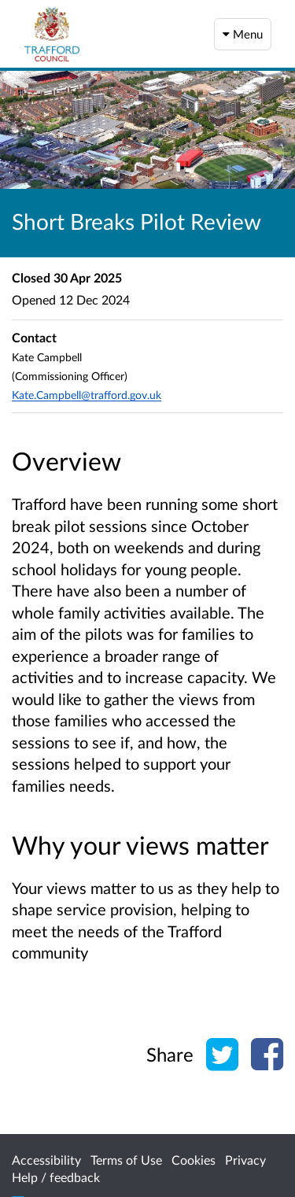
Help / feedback (56, 1176)
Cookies (193, 1159)
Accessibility (46, 1159)
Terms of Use (126, 1159)
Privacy (245, 1159)
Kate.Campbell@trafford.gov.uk (86, 394)
